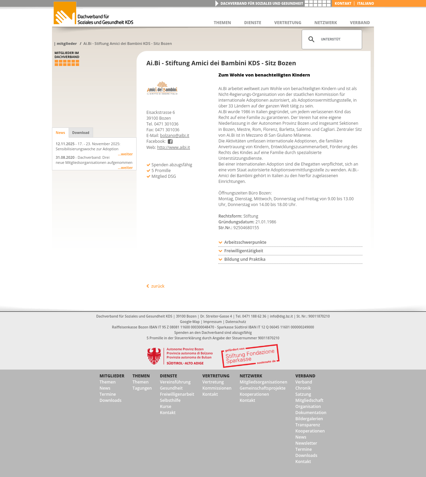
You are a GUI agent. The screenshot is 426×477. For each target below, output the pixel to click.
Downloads (110, 400)
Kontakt (343, 3)
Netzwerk (250, 376)
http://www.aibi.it (173, 147)
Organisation (308, 406)
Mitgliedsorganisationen (263, 382)
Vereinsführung (175, 382)
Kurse (165, 406)
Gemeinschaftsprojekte (262, 388)
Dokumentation (311, 412)
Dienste (168, 376)
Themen (108, 382)
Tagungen (142, 388)
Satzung (303, 394)
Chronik (303, 388)
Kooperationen (254, 394)
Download (80, 132)
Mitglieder (67, 43)
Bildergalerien (309, 419)
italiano (365, 3)
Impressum (212, 321)
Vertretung (216, 376)
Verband (306, 376)
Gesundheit (171, 388)
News (60, 132)
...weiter (125, 153)
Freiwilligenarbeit (177, 394)
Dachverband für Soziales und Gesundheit (261, 3)
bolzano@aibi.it (174, 135)
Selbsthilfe (170, 400)
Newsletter (306, 443)
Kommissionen (217, 388)
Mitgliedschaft (309, 400)
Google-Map (190, 321)
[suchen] (331, 39)
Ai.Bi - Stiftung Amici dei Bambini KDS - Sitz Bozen (127, 43)
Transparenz (308, 425)
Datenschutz (236, 321)
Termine (108, 394)
